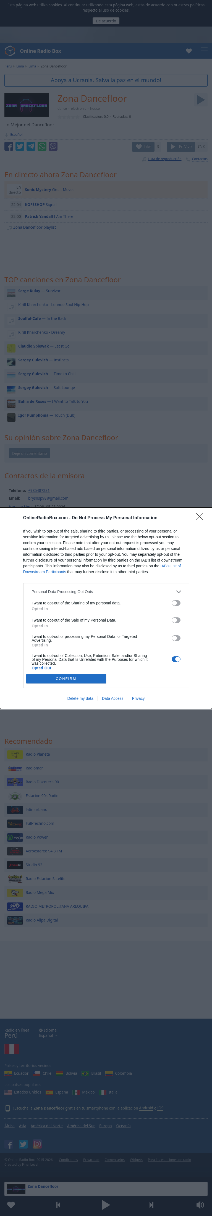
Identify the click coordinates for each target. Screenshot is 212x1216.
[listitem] (106, 592)
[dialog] (106, 608)
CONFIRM (66, 679)
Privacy (138, 698)
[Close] (201, 518)
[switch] (176, 603)
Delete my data (80, 698)
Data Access (113, 698)
